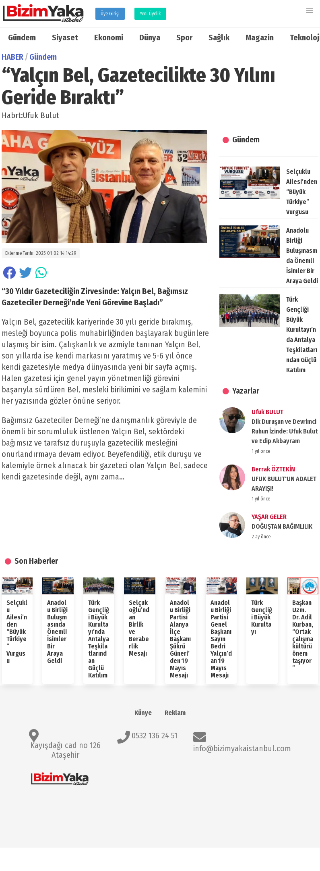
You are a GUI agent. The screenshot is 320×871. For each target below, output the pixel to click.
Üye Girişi (110, 14)
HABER (12, 57)
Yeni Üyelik (150, 14)
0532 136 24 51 (155, 735)
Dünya (149, 37)
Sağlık (219, 37)
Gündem (22, 37)
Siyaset (65, 37)
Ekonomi (108, 37)
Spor (184, 37)
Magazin (260, 37)
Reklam (175, 713)
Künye (143, 713)
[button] (309, 10)
